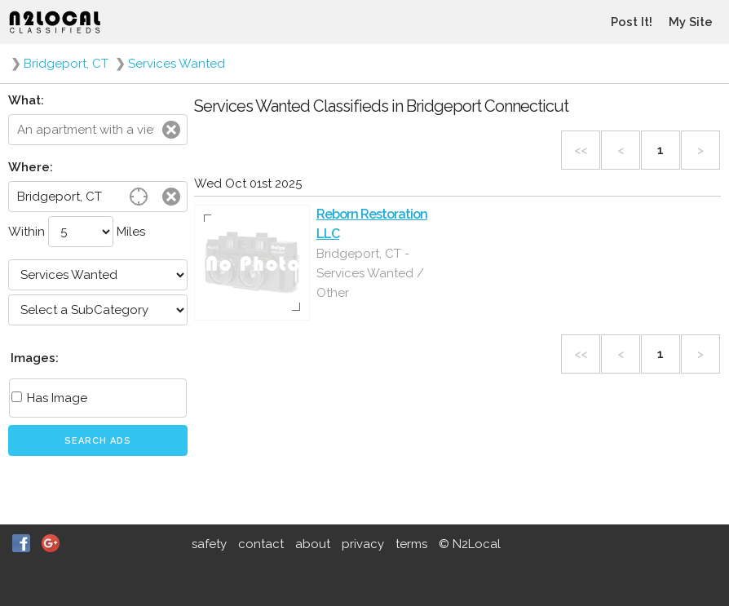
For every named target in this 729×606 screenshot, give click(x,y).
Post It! (631, 22)
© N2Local (470, 544)
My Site (691, 22)
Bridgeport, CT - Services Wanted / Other (370, 273)
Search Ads (97, 441)
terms (411, 544)
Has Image (49, 398)
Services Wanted (176, 63)
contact (261, 544)
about (312, 544)
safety (209, 544)
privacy (363, 544)
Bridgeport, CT (66, 63)
